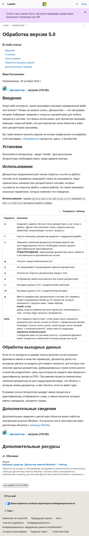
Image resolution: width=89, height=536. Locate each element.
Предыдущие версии (41, 518)
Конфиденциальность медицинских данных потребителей (31, 527)
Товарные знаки (38, 531)
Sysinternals (18, 25)
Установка (10, 54)
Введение (10, 50)
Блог (58, 518)
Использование (13, 58)
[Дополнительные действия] (84, 25)
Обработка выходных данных (20, 62)
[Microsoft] (45, 4)
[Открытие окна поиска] (77, 4)
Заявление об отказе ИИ (14, 518)
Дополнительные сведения (18, 67)
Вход (84, 4)
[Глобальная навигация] (3, 4)
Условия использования (14, 531)
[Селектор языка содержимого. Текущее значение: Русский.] (9, 496)
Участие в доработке (13, 523)
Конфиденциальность (38, 523)
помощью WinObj (40, 425)
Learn (6, 25)
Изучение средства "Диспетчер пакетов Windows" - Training (34, 464)
